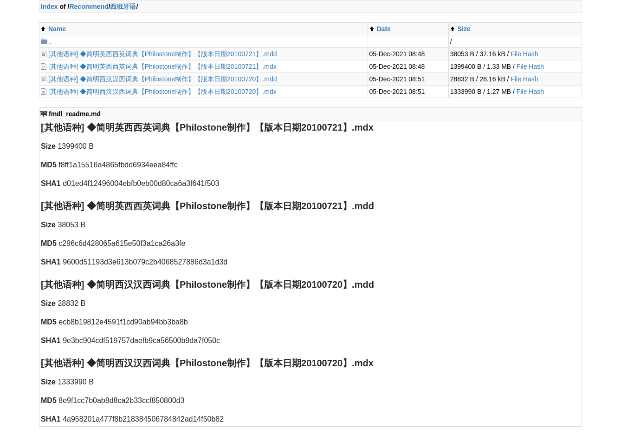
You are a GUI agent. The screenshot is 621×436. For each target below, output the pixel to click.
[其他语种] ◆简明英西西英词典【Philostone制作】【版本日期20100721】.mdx (162, 66)
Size (464, 29)
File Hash (524, 54)
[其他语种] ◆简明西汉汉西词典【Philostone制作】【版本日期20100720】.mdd (162, 79)
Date (384, 29)
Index (49, 6)
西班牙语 (123, 6)
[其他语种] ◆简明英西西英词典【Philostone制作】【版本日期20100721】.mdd (162, 54)
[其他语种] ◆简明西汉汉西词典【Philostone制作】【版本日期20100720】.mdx (162, 91)
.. (50, 41)
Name (57, 29)
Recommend (88, 6)
